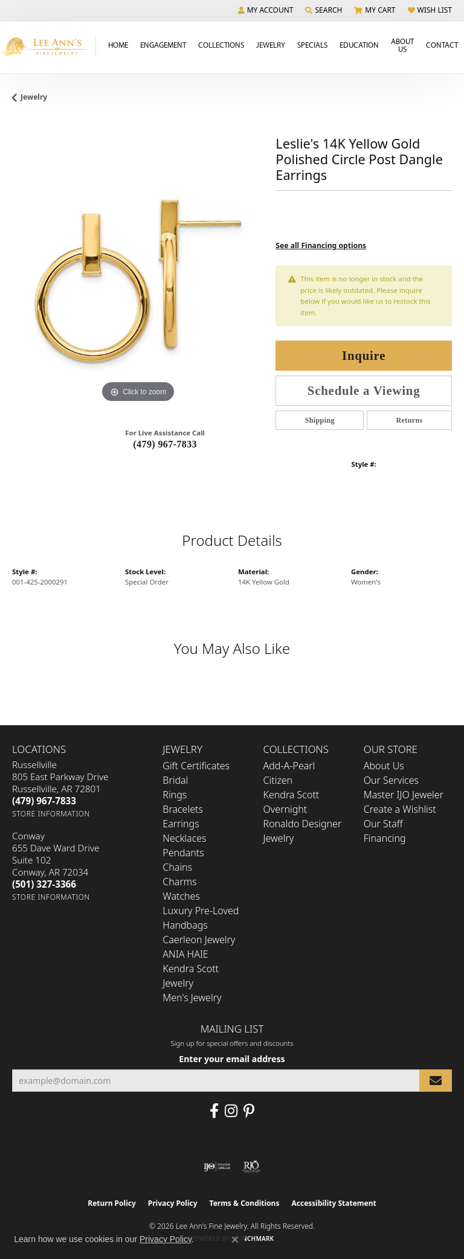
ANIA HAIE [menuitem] (185, 954)
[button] (266, 10)
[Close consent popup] (235, 1239)
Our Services (391, 780)
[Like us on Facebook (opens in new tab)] (214, 1111)
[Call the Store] (44, 801)
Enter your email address (232, 1059)
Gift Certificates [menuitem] (196, 765)
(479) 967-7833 (165, 444)
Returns (409, 420)
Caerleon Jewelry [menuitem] (199, 939)
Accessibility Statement (333, 1203)
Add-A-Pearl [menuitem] (289, 765)
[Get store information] (51, 814)
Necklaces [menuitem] (184, 838)
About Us (402, 45)
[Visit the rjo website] (251, 1167)
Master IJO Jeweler (403, 794)
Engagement (163, 45)
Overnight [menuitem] (285, 809)
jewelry (34, 97)
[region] (137, 280)
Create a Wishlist (400, 809)
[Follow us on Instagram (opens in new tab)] (231, 1111)
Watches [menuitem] (181, 896)
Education (359, 45)
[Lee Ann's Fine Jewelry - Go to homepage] (48, 47)
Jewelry (270, 45)
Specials (312, 45)
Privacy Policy (173, 1203)
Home (118, 45)
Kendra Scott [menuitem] (291, 794)
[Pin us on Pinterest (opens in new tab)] (248, 1111)
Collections (221, 45)
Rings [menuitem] (175, 794)
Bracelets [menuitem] (183, 809)
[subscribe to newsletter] (435, 1080)
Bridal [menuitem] (175, 780)
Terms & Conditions (245, 1203)
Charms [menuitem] (179, 881)
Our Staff (383, 823)
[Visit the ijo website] (217, 1167)
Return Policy (112, 1203)
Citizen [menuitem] (278, 780)
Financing (385, 838)
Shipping (320, 420)
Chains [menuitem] (177, 867)
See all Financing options (321, 245)
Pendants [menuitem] (183, 852)
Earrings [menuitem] (181, 823)
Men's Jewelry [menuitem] (192, 997)
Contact (442, 45)
